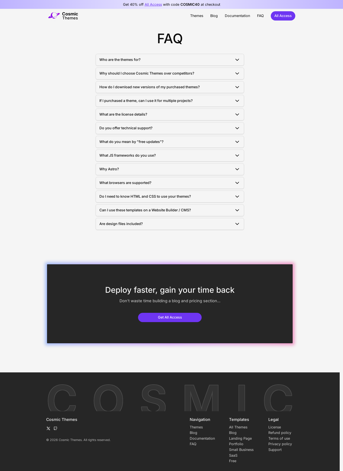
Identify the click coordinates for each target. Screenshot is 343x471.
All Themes (238, 427)
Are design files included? (169, 224)
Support (275, 449)
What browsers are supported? (169, 183)
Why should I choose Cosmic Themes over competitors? (169, 73)
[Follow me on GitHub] (55, 428)
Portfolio (236, 444)
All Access (153, 4)
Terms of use (279, 438)
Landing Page (240, 438)
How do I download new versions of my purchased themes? (169, 87)
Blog (214, 15)
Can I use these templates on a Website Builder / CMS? (169, 210)
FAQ (260, 15)
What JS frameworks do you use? (169, 155)
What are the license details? (169, 114)
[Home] (63, 16)
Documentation (237, 15)
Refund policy (279, 432)
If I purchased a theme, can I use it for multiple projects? (169, 101)
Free (232, 461)
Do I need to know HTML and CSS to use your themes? (169, 196)
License (274, 427)
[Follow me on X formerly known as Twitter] (48, 428)
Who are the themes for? (169, 60)
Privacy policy (280, 444)
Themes (196, 15)
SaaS (233, 455)
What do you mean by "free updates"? (169, 142)
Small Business (241, 449)
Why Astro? (169, 169)
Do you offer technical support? (169, 128)
